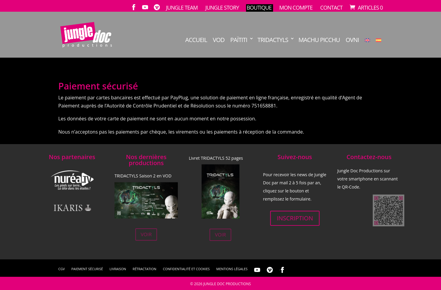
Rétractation (145, 269)
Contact (331, 7)
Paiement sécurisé (87, 269)
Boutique (259, 7)
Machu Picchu (319, 40)
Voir (146, 234)
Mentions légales (232, 269)
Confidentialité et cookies (186, 269)
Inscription (294, 218)
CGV (61, 269)
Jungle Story (222, 7)
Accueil (196, 40)
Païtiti (238, 40)
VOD (218, 40)
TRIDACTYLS (272, 40)
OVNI (352, 40)
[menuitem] (367, 47)
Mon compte (295, 7)
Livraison (118, 269)
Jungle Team (182, 7)
